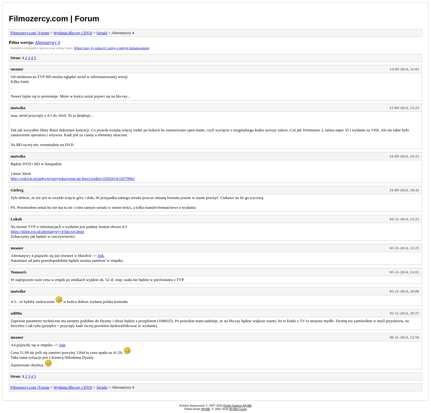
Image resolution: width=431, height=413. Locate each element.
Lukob (16, 219)
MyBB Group (237, 409)
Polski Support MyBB (237, 405)
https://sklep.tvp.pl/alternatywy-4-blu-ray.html (47, 231)
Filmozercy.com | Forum (54, 18)
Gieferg (17, 190)
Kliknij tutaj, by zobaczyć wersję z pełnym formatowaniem (111, 48)
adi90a (16, 313)
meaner (17, 69)
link (101, 255)
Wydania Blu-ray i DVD (72, 32)
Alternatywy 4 (47, 42)
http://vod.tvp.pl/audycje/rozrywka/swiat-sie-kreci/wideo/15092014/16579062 (73, 178)
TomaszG (18, 272)
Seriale (102, 32)
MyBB (205, 409)
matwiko (18, 107)
